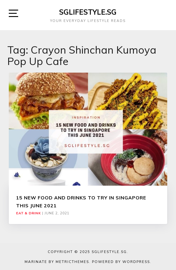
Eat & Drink (28, 213)
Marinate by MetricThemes (57, 261)
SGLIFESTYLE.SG (88, 12)
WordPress (136, 261)
